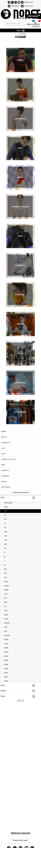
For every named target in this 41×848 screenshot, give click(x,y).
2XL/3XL (7, 635)
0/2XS (6, 590)
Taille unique (8, 503)
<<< (19, 700)
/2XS (5, 507)
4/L (5, 606)
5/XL (5, 610)
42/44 (6, 681)
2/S (5, 598)
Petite (6, 581)
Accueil (17, 34)
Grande (6, 586)
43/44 (6, 656)
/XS (5, 511)
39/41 (6, 673)
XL (5, 565)
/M (5, 519)
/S (5, 515)
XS (5, 548)
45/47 (6, 677)
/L (5, 523)
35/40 (6, 639)
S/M (5, 627)
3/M (5, 602)
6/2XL (6, 615)
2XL (5, 569)
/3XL (5, 536)
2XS (5, 544)
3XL (5, 573)
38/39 (6, 648)
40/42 (6, 652)
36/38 (6, 668)
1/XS (5, 594)
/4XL (5, 540)
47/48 (6, 664)
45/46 (6, 660)
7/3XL (6, 619)
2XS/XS (6, 623)
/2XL (5, 532)
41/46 (6, 644)
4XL (5, 577)
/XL (5, 527)
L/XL (5, 631)
